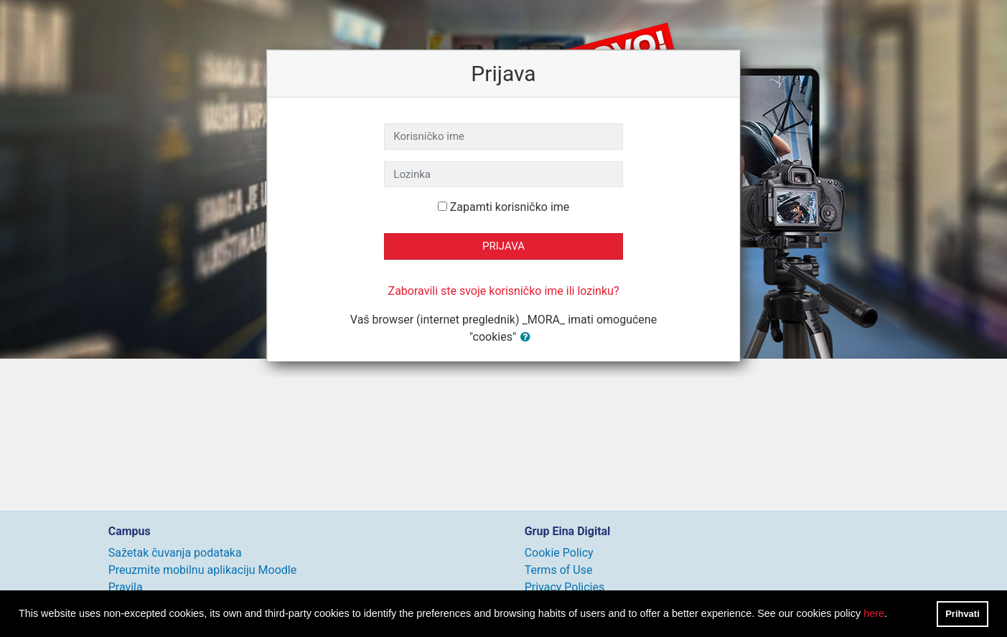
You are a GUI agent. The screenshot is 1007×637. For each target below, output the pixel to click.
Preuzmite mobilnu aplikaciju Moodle (202, 570)
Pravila (125, 587)
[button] (528, 337)
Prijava (503, 246)
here (873, 613)
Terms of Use (559, 570)
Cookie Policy (559, 553)
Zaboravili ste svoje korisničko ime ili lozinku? (503, 291)
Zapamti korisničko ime (510, 207)
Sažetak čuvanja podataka (175, 553)
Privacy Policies (565, 587)
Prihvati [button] (962, 613)
